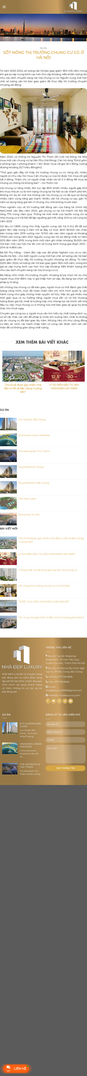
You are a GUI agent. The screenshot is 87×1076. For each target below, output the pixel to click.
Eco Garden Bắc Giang (32, 419)
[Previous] (6, 375)
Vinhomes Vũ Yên (29, 514)
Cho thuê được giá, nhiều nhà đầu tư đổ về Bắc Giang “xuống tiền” (51, 540)
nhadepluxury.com (69, 695)
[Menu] (4, 7)
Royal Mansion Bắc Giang (33, 482)
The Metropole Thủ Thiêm (34, 451)
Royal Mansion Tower (31, 467)
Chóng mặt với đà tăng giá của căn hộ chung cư (47, 570)
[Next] (80, 375)
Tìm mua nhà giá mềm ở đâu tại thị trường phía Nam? (51, 617)
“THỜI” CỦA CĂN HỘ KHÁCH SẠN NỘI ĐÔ (43, 601)
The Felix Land (27, 498)
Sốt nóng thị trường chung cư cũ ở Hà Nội (44, 585)
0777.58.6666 (65, 676)
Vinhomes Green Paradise (34, 435)
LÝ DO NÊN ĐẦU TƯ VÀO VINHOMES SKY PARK (46, 554)
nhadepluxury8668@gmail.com (64, 690)
